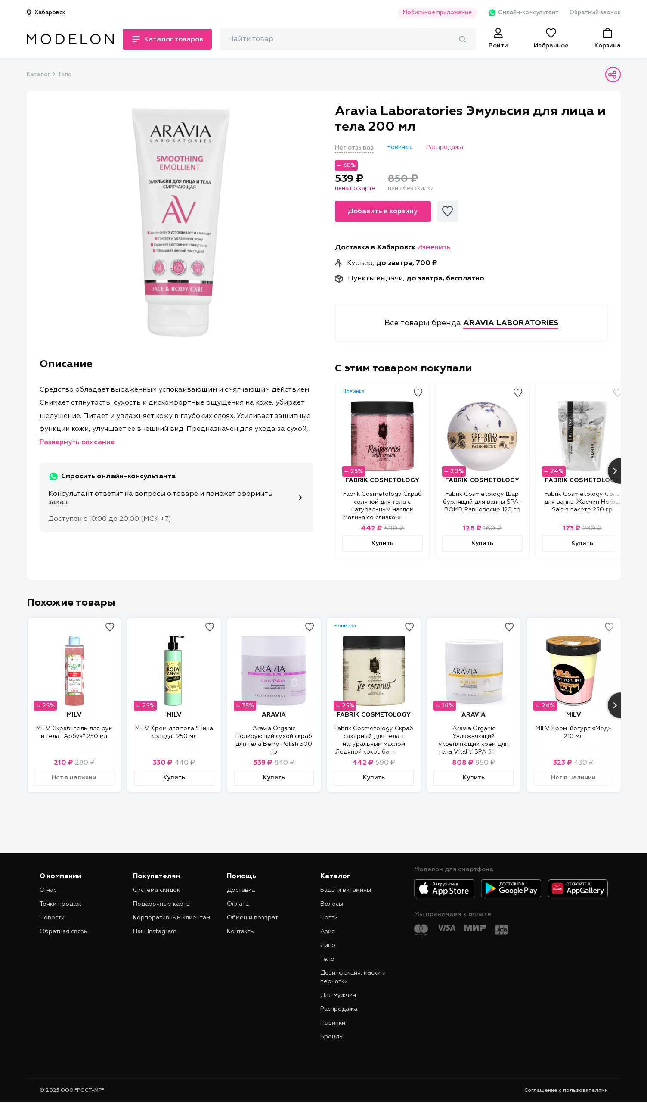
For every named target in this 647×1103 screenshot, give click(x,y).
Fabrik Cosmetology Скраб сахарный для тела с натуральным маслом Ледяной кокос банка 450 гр (373, 744)
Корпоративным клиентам (171, 918)
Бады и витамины (345, 890)
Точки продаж (60, 904)
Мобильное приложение (437, 13)
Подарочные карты (162, 904)
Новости (52, 918)
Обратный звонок (595, 13)
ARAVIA (274, 715)
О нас (48, 890)
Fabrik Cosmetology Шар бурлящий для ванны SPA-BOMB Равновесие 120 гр (482, 502)
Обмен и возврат (252, 918)
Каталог (38, 75)
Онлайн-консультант (523, 13)
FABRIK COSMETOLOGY (382, 480)
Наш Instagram (154, 932)
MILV (74, 715)
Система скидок (156, 890)
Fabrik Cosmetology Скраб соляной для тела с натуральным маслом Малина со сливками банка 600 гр (382, 509)
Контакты (241, 932)
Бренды (332, 1037)
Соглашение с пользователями (566, 1090)
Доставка (241, 890)
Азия (327, 932)
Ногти (329, 918)
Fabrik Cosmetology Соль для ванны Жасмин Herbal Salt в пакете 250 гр (582, 502)
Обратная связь (63, 932)
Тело (65, 75)
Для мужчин (338, 995)
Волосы (331, 904)
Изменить (434, 247)
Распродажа (338, 1009)
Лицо (327, 945)
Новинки (332, 1023)
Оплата (238, 904)
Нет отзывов (354, 148)
